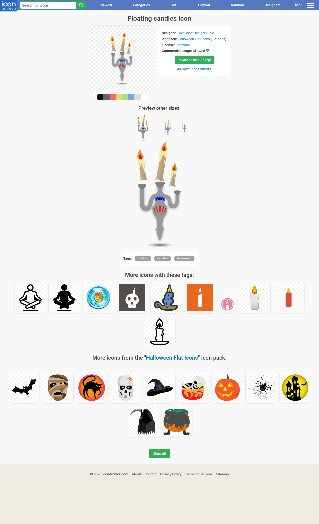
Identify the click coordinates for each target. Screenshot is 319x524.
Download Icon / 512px (194, 60)
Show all (159, 454)
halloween (184, 258)
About (136, 474)
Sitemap (222, 474)
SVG (174, 5)
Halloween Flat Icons (194, 39)
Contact (151, 474)
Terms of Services (199, 474)
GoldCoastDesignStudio (195, 33)
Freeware (183, 45)
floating (143, 258)
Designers (272, 5)
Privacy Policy (170, 474)
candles (162, 258)
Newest (106, 5)
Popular (204, 5)
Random (237, 5)
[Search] (81, 5)
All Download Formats (194, 69)
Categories (141, 5)
